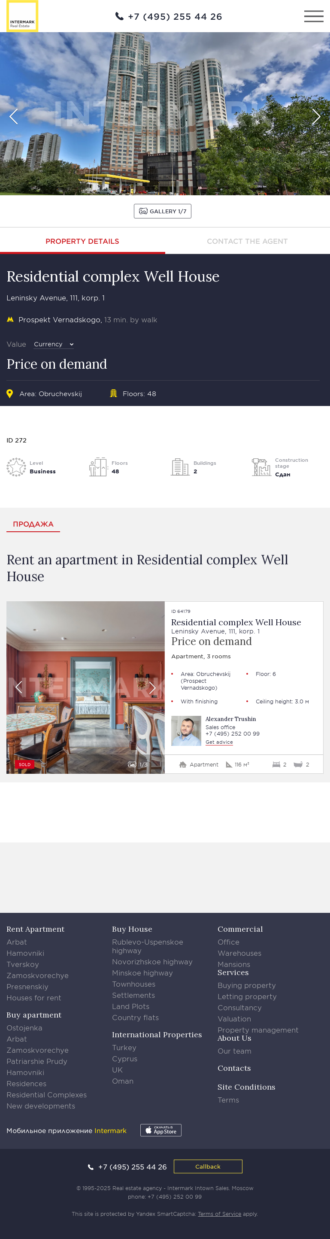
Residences (26, 1083)
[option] (165, 113)
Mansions (234, 964)
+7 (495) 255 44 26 (175, 16)
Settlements (133, 995)
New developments (40, 1105)
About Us (234, 1038)
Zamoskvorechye (37, 975)
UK (117, 1069)
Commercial (240, 929)
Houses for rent (33, 997)
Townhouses (133, 983)
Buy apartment (33, 1015)
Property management (258, 1029)
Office (228, 941)
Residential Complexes (46, 1094)
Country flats (135, 1017)
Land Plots (130, 1006)
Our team (234, 1050)
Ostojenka (24, 1027)
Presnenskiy (27, 986)
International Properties (157, 1034)
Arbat (16, 941)
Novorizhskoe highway (152, 961)
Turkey (124, 1047)
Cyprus (124, 1058)
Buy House (132, 929)
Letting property (247, 996)
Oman (122, 1080)
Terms (228, 1099)
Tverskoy (22, 964)
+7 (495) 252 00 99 (233, 733)
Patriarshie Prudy (36, 1061)
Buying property (247, 985)
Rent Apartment (35, 929)
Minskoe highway (142, 972)
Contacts (234, 1068)
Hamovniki (25, 952)
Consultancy (240, 1007)
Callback (208, 1166)
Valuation (234, 1018)
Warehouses (239, 952)
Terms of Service (219, 1213)
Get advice (219, 742)
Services (233, 972)
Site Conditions (247, 1087)
